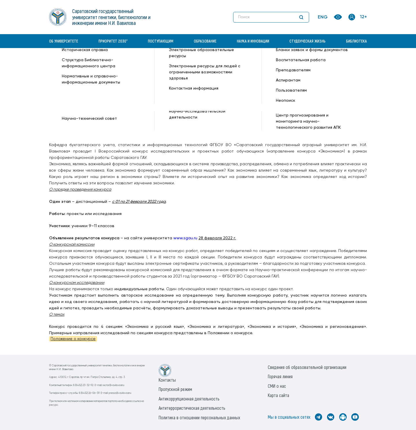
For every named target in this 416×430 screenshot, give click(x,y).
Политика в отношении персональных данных (199, 417)
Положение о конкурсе (73, 339)
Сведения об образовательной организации (307, 367)
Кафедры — (121, 62)
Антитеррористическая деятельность (192, 408)
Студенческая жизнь (307, 40)
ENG (323, 17)
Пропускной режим (175, 389)
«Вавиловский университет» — (79, 62)
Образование (205, 40)
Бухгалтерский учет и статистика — (169, 62)
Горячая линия (280, 376)
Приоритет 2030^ (113, 40)
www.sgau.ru (185, 238)
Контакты (167, 380)
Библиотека (356, 40)
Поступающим (160, 40)
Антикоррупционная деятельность (189, 398)
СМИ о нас (277, 386)
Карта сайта (278, 395)
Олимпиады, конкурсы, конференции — (244, 62)
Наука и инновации (253, 40)
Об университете (63, 40)
